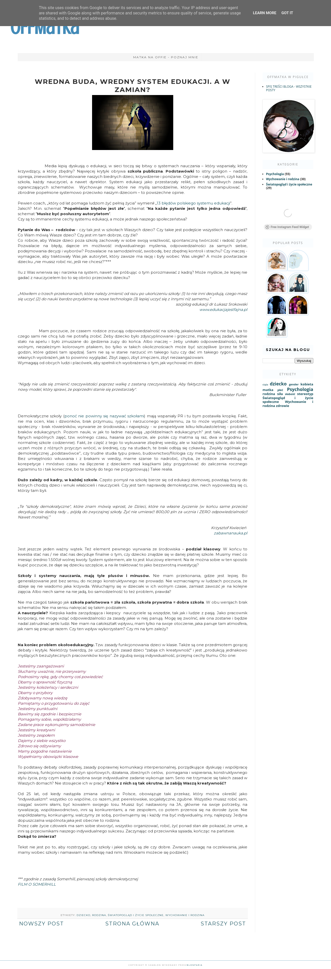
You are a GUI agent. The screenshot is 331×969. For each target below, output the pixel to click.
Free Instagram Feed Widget (287, 228)
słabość (290, 395)
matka (268, 390)
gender (294, 385)
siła (280, 395)
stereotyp (305, 395)
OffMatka (44, 27)
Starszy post (223, 924)
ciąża (265, 385)
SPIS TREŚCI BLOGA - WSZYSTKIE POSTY (289, 88)
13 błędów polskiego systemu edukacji (193, 203)
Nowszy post (41, 924)
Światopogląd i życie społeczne (136, 915)
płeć (280, 391)
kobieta (307, 385)
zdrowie (282, 406)
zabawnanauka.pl (230, 533)
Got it (287, 13)
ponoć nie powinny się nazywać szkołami (104, 416)
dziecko (83, 915)
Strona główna (132, 924)
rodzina (99, 915)
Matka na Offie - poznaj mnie (165, 57)
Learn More (264, 13)
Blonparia (195, 964)
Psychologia (275, 174)
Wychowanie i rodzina (184, 915)
